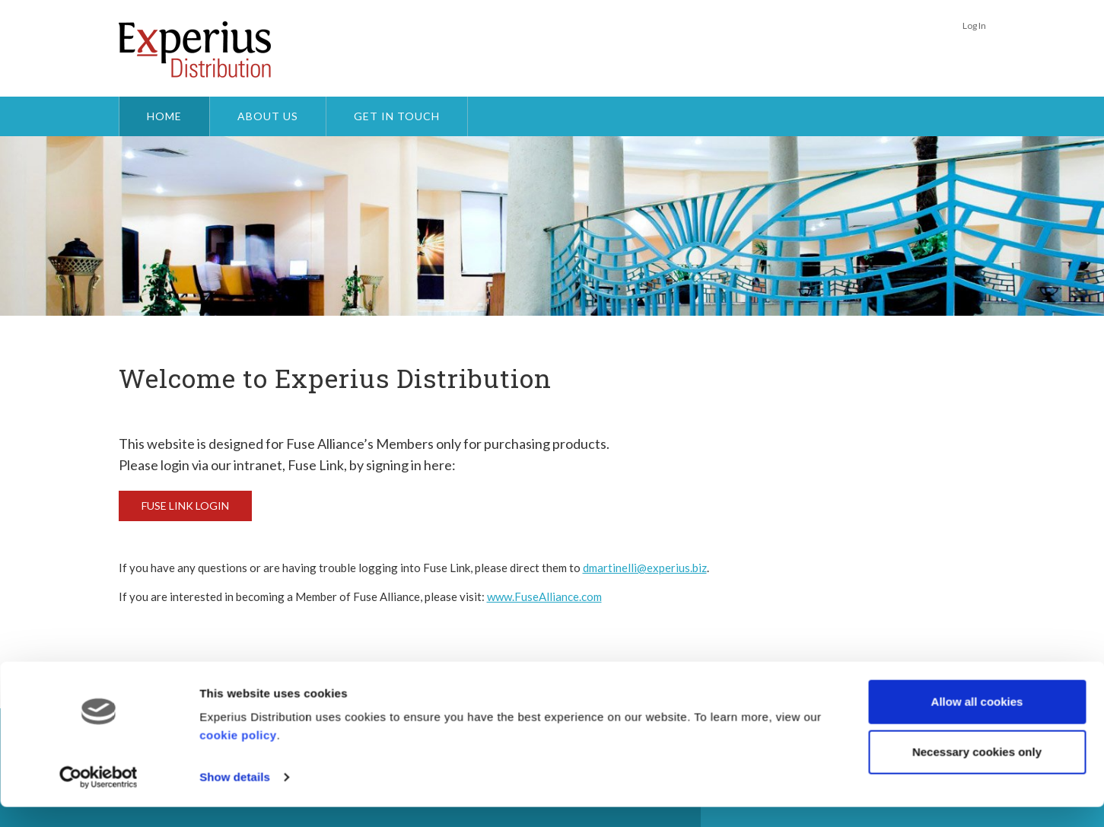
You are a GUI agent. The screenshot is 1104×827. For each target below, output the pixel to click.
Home (164, 116)
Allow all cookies (977, 721)
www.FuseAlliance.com (544, 596)
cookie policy (238, 755)
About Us (267, 116)
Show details (234, 796)
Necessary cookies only (977, 771)
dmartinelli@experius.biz (645, 567)
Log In (974, 25)
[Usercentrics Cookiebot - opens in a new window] (98, 797)
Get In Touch (397, 116)
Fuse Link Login (185, 505)
